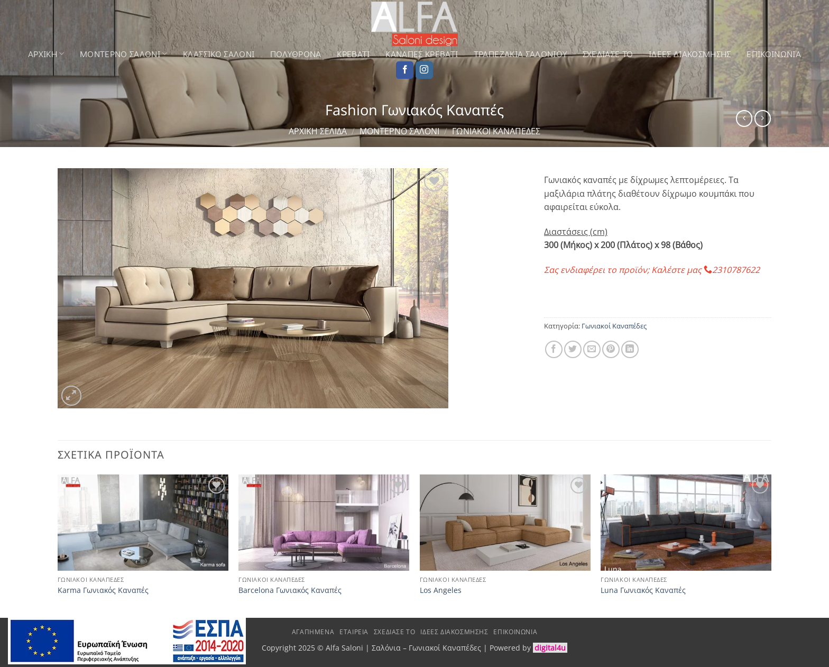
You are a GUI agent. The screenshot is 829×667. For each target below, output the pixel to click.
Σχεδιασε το (608, 54)
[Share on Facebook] (554, 349)
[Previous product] (762, 118)
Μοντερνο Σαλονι (124, 54)
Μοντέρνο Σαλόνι (399, 131)
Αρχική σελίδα (318, 131)
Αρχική (46, 54)
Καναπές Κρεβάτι (421, 54)
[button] (71, 396)
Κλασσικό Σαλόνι (218, 54)
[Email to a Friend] (592, 349)
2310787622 (736, 270)
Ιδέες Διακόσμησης (690, 54)
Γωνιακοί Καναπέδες (496, 131)
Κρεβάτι (353, 54)
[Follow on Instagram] (424, 70)
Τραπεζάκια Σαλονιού (520, 54)
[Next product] (744, 118)
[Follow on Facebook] (404, 70)
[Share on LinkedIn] (630, 349)
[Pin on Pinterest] (611, 349)
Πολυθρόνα (295, 54)
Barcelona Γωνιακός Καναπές (290, 590)
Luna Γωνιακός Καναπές (643, 590)
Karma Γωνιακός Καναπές (103, 590)
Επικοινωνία (774, 54)
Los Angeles (441, 590)
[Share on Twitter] (573, 349)
